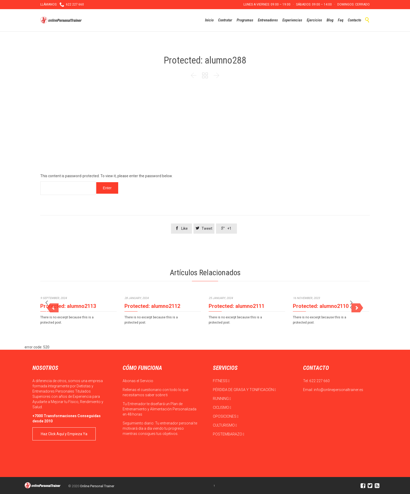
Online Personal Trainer (97, 486)
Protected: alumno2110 (321, 306)
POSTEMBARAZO (228, 434)
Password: (67, 188)
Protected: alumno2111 (236, 306)
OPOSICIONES (225, 416)
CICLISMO (222, 407)
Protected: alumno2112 (152, 306)
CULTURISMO (225, 425)
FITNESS (221, 381)
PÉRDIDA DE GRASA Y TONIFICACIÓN (244, 390)
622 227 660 (319, 381)
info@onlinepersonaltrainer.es (338, 390)
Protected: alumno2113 (68, 306)
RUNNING (222, 399)
